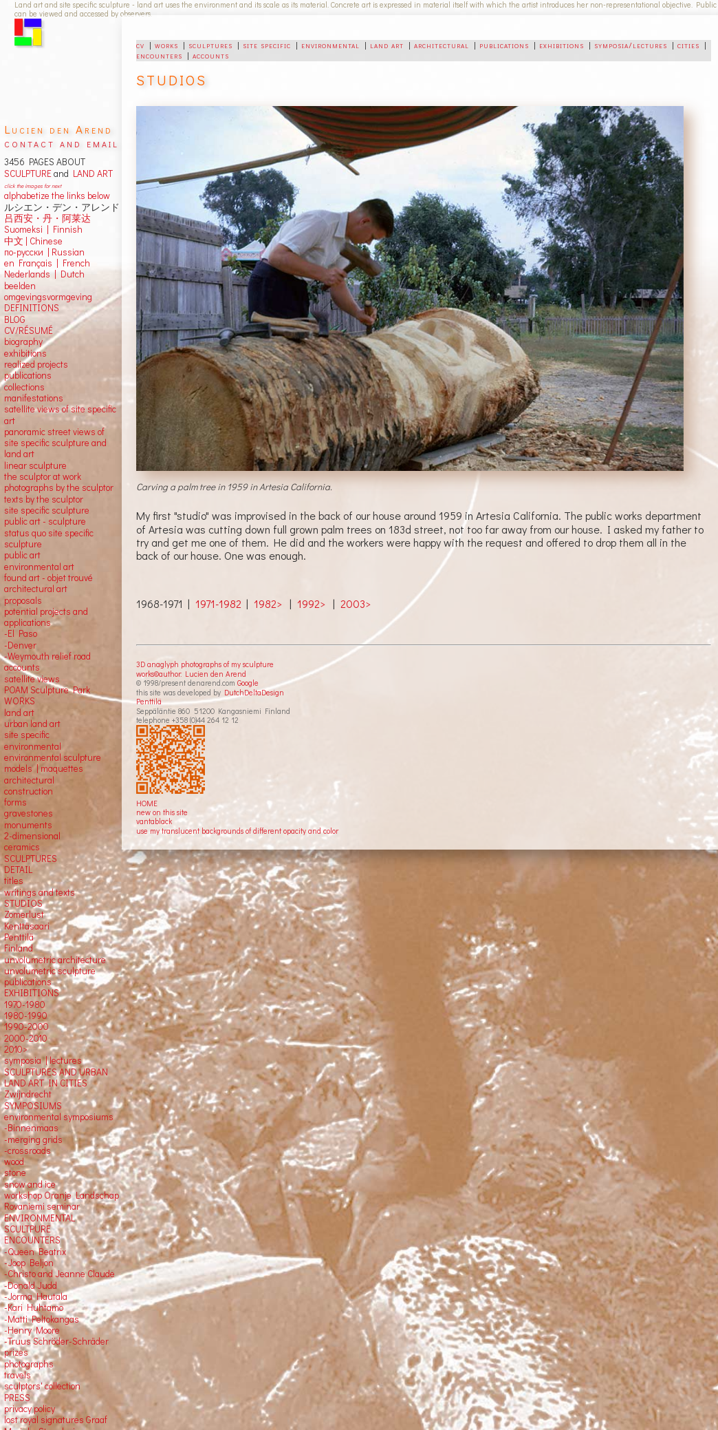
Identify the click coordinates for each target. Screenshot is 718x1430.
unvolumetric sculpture (50, 971)
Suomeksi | (26, 229)
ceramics (22, 847)
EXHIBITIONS (31, 993)
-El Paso (20, 633)
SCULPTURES (30, 858)
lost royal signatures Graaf (55, 1419)
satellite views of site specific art (60, 414)
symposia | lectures (43, 1060)
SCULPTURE (28, 173)
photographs (29, 1364)
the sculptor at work (42, 476)
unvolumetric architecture (55, 960)
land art (387, 44)
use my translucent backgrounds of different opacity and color (237, 831)
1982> (268, 603)
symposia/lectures (630, 44)
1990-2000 (26, 1026)
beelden (20, 286)
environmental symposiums (58, 1117)
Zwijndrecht (28, 1094)
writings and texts (39, 892)
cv (140, 44)
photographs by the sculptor (58, 487)
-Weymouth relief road (47, 656)
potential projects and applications (46, 617)
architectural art (35, 588)
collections (24, 387)
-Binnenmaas (31, 1128)
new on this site (162, 812)
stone (15, 1172)
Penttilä (149, 701)
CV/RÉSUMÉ (28, 330)
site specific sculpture (46, 510)
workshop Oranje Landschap (61, 1195)
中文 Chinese (33, 241)
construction (28, 791)
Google (248, 682)
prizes (16, 1352)
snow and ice (30, 1184)
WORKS (19, 701)
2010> (16, 1049)
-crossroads (27, 1150)
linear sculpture (35, 465)
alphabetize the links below (57, 195)
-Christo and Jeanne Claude (59, 1274)
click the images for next (32, 185)
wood (14, 1161)
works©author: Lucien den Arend (191, 674)
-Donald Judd (30, 1285)
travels (17, 1375)
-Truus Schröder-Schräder (56, 1341)
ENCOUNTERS (32, 1240)
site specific (267, 44)
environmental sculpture (52, 757)
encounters (159, 55)
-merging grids (33, 1139)
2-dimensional (32, 836)
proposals (23, 600)
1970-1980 (24, 1004)
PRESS (17, 1397)
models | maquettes (43, 768)
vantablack (154, 821)
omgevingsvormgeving (48, 297)
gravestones (28, 813)
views (48, 679)
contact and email (61, 143)
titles (13, 880)
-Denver (20, 645)
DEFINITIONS (31, 308)
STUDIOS (23, 903)
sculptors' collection (42, 1386)
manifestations (33, 398)
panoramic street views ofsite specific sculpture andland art (55, 443)
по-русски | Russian (44, 252)
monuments (28, 825)
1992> (311, 603)
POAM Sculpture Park (47, 690)
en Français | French (47, 263)
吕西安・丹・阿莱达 (47, 218)
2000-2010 (25, 1038)
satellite (19, 679)
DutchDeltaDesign (254, 692)
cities (688, 44)
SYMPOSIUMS (33, 1106)
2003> (355, 603)
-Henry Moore (32, 1330)
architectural (441, 44)
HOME (146, 803)
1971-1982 (218, 603)
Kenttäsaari (27, 926)
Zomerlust (24, 914)
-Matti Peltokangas (41, 1319)
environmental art (39, 566)
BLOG (14, 319)
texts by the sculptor (43, 499)
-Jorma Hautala (35, 1296)
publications (504, 44)
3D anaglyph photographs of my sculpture (205, 664)
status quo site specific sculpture (49, 538)
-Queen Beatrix (35, 1251)
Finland (18, 948)
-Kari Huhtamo (33, 1307)
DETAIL (18, 869)
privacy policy (29, 1408)
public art (22, 555)
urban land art (32, 723)
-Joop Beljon (29, 1262)
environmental (330, 44)
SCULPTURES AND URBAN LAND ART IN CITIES (56, 1077)
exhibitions (561, 44)
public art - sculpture (45, 521)
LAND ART (91, 173)
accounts (211, 55)
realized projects (36, 364)
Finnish (66, 229)
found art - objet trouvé (48, 577)
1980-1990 (25, 1015)
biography (23, 341)
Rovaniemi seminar (42, 1206)
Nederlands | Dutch (44, 274)
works (166, 44)
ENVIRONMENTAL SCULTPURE (39, 1223)
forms (15, 802)
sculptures (210, 44)
